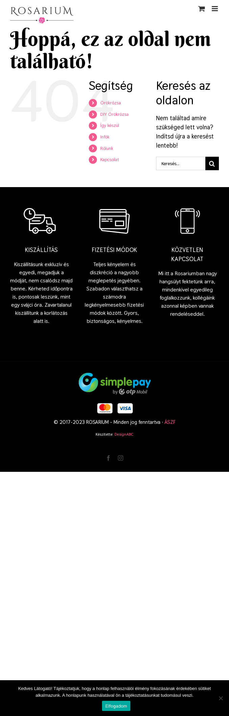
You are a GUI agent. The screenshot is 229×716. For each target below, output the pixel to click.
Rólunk (106, 148)
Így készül (109, 125)
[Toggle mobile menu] (215, 8)
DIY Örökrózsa (114, 114)
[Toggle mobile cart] (201, 8)
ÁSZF (170, 422)
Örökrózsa (110, 103)
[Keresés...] (180, 163)
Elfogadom (116, 706)
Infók (104, 137)
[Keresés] (212, 163)
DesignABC (123, 434)
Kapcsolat (109, 159)
